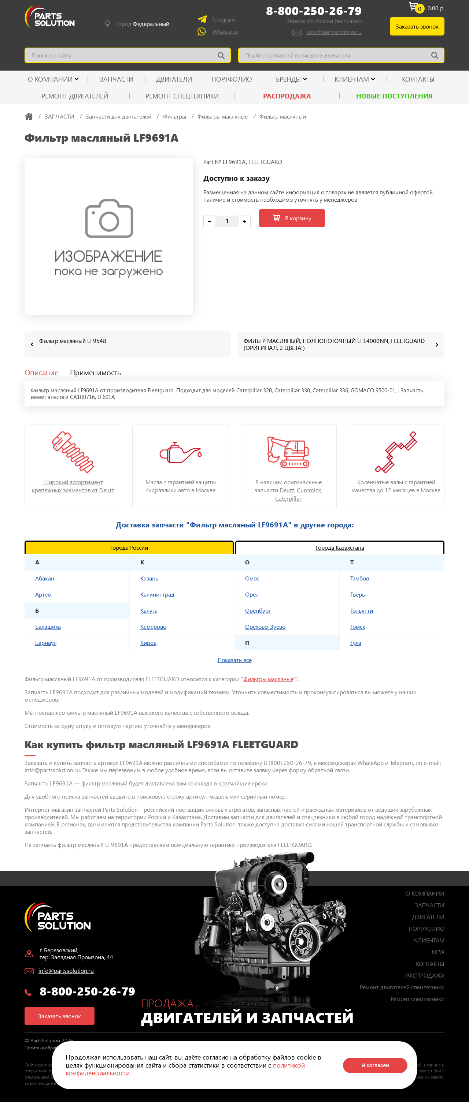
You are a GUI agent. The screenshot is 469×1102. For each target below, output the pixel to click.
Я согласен (375, 1065)
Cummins (309, 489)
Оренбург (258, 610)
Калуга (149, 610)
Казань (149, 578)
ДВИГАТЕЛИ (174, 79)
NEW (438, 951)
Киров (148, 642)
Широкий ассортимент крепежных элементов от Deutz (73, 485)
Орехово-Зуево (265, 626)
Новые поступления (394, 95)
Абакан (44, 578)
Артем (43, 594)
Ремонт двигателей (74, 95)
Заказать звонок (417, 26)
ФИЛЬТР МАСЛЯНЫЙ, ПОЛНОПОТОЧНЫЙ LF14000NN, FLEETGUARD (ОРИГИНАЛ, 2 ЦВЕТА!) (334, 344)
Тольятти (361, 610)
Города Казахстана (340, 547)
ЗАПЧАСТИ (116, 79)
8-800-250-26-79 (314, 10)
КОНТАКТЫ (418, 79)
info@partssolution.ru (334, 32)
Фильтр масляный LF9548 (72, 340)
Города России (129, 547)
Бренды (288, 79)
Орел (252, 594)
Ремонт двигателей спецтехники (402, 986)
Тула (355, 642)
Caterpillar (288, 498)
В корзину (292, 218)
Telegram (223, 19)
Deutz (287, 489)
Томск (357, 626)
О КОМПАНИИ (50, 79)
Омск (252, 578)
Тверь (357, 594)
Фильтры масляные (268, 678)
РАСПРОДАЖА (287, 95)
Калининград (157, 594)
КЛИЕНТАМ (352, 79)
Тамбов (359, 578)
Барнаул (45, 642)
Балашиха (48, 626)
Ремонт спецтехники (182, 95)
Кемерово (153, 626)
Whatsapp (225, 31)
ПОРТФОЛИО (231, 79)
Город (142, 23)
